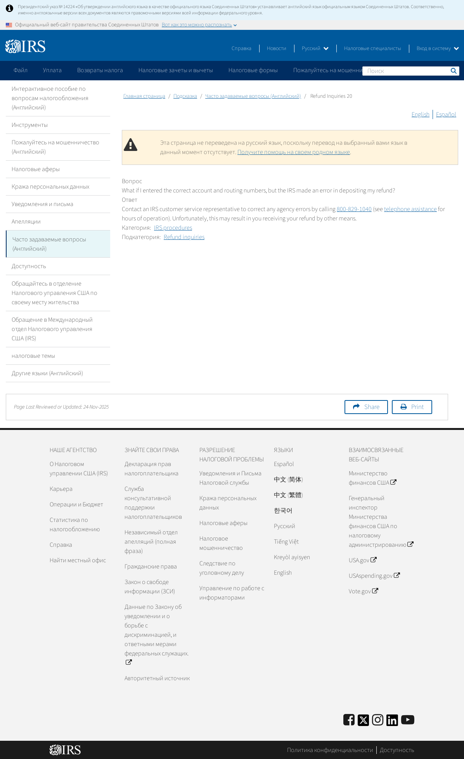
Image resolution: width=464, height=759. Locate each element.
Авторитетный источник (157, 678)
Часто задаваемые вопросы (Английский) (49, 244)
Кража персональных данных (50, 186)
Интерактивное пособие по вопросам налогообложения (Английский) (50, 98)
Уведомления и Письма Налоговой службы (230, 478)
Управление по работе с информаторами (231, 592)
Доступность (29, 266)
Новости (276, 48)
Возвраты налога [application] (100, 70)
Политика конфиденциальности (330, 749)
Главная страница (144, 96)
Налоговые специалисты (372, 48)
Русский (315, 48)
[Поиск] (410, 71)
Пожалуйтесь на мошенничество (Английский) (55, 147)
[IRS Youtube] (407, 720)
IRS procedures (173, 228)
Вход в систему (438, 48)
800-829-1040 (354, 209)
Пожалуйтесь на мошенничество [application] (337, 70)
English (420, 114)
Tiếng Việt (286, 541)
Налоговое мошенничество (221, 543)
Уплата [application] (52, 70)
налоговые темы (33, 355)
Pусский (284, 526)
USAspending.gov (374, 575)
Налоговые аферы (36, 169)
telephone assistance (410, 209)
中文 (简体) (288, 479)
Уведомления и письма (42, 204)
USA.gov (362, 560)
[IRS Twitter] (363, 722)
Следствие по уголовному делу (221, 568)
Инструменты (30, 125)
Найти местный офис (78, 560)
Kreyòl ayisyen (292, 557)
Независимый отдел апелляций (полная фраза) (151, 541)
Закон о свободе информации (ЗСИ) (150, 586)
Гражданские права (151, 566)
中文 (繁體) (288, 494)
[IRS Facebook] (349, 720)
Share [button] (371, 406)
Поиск (453, 71)
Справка (241, 48)
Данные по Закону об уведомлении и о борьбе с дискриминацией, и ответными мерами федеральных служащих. (157, 634)
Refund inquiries (184, 237)
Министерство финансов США (372, 478)
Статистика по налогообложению (75, 524)
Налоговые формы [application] (253, 70)
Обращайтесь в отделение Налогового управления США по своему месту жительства (54, 292)
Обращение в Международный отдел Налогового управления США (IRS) (52, 328)
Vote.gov (363, 591)
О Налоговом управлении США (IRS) (79, 468)
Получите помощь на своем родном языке (293, 152)
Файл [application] (21, 70)
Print (417, 406)
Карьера (61, 488)
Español (446, 114)
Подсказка (185, 96)
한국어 (283, 510)
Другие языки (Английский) (47, 373)
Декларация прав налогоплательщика (151, 468)
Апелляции (26, 221)
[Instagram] (377, 720)
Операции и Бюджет (76, 504)
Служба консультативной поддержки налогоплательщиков (153, 502)
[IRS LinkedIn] (392, 722)
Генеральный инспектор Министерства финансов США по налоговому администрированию (381, 521)
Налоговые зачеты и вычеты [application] (176, 70)
